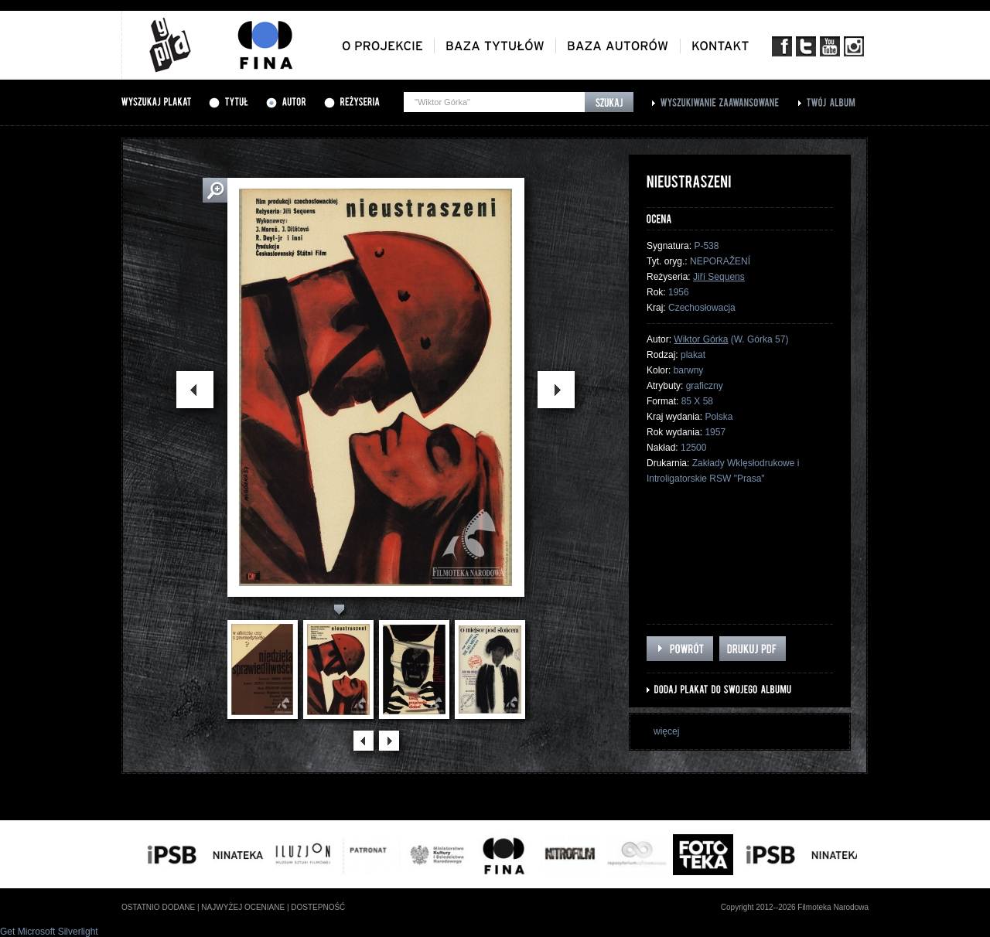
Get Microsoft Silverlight (49, 931)
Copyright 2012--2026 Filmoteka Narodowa (795, 907)
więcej (666, 731)
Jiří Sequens (719, 276)
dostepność (318, 907)
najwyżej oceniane (243, 907)
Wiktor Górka (701, 339)
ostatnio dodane (158, 907)
